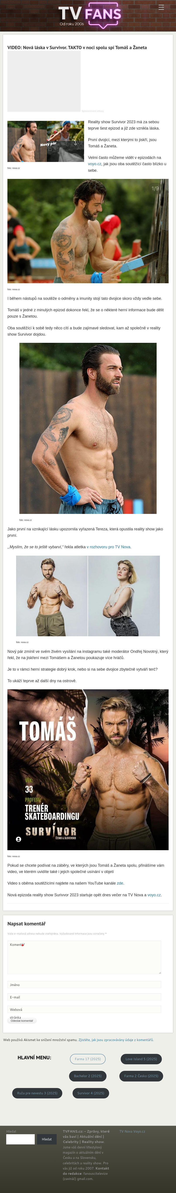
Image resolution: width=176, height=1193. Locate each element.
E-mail (15, 997)
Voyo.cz (139, 1131)
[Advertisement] (44, 81)
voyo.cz (94, 164)
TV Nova (125, 1131)
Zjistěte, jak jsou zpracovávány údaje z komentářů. (116, 1040)
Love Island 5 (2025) (141, 1059)
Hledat (11, 1131)
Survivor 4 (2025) (90, 1093)
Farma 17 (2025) (88, 1059)
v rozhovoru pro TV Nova (108, 547)
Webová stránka (16, 1013)
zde (120, 883)
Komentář (17, 945)
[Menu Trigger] (161, 7)
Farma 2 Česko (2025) (141, 1076)
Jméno (15, 985)
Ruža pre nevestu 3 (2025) (37, 1093)
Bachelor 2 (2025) (88, 1076)
